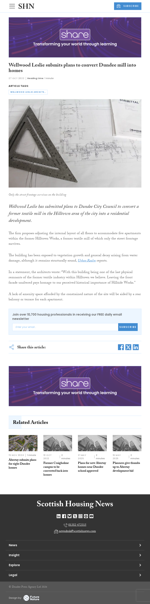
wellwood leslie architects (29, 92)
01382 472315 (77, 525)
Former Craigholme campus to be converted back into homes (56, 469)
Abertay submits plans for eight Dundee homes (22, 464)
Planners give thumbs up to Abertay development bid (126, 467)
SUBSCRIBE (128, 6)
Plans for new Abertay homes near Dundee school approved (92, 467)
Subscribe (128, 327)
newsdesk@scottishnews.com (77, 531)
